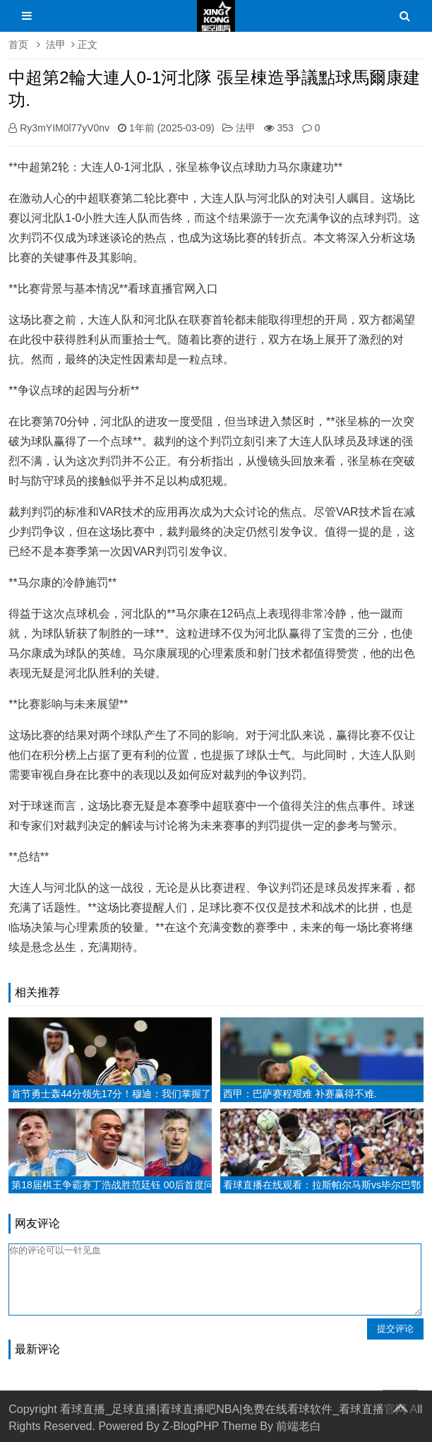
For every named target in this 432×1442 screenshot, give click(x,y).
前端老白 (298, 1426)
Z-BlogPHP (190, 1426)
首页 (18, 44)
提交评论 (395, 1328)
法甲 (56, 44)
